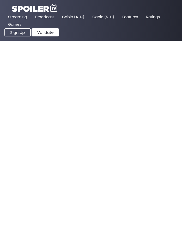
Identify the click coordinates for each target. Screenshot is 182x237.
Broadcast (44, 17)
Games (14, 24)
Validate (45, 32)
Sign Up (17, 32)
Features (130, 17)
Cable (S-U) (103, 17)
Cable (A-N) (73, 17)
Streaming (17, 17)
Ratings (153, 17)
